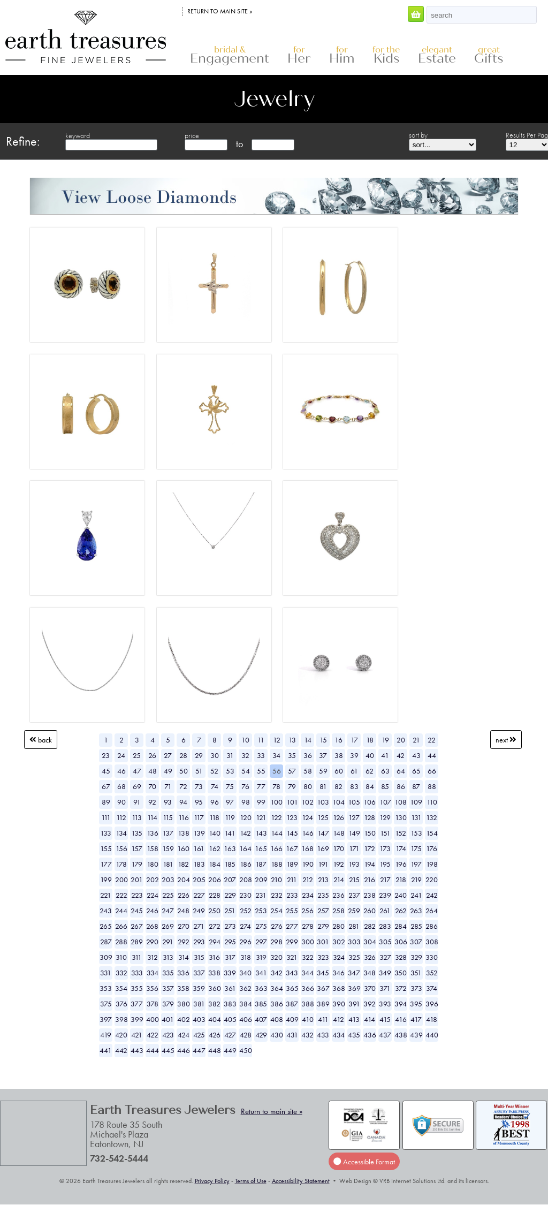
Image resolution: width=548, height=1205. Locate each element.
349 (385, 972)
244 (121, 910)
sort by (418, 135)
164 (245, 848)
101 (292, 802)
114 (152, 817)
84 (370, 786)
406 (245, 1019)
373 (416, 988)
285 (416, 926)
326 (370, 957)
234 (308, 895)
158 (152, 848)
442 (121, 1050)
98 (245, 802)
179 (136, 864)
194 (369, 864)
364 (276, 988)
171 (354, 848)
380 (183, 1004)
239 (385, 895)
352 (432, 972)
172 (369, 848)
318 (245, 957)
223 (137, 895)
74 (214, 786)
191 (323, 864)
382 (214, 1004)
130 (401, 817)
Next (506, 740)
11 (260, 740)
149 (354, 833)
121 (261, 817)
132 (431, 817)
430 (276, 1035)
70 (152, 786)
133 (105, 833)
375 (106, 1004)
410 (308, 1019)
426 (214, 1035)
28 (183, 755)
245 (137, 910)
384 (245, 1004)
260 (369, 910)
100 (276, 802)
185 (229, 864)
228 (214, 895)
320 (276, 957)
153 (416, 833)
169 (323, 848)
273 (230, 926)
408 (276, 1019)
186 (246, 864)
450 (245, 1050)
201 (137, 879)
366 (307, 988)
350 (400, 972)
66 (432, 771)
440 (431, 1035)
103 (323, 802)
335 (168, 972)
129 (385, 817)
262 (401, 910)
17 (354, 740)
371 (385, 988)
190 (308, 864)
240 (400, 895)
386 (276, 1004)
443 (137, 1050)
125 (323, 817)
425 (199, 1035)
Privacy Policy (212, 1181)
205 (199, 879)
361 (230, 988)
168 (307, 848)
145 (292, 833)
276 (277, 926)
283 (385, 926)
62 (370, 771)
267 (137, 926)
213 (323, 879)
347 (354, 972)
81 (323, 786)
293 (199, 941)
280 (338, 926)
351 (416, 972)
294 (214, 941)
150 (370, 833)
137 (167, 833)
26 (152, 755)
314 (183, 957)
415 (385, 1019)
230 (245, 895)
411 (323, 1019)
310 (121, 957)
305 (385, 941)
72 (183, 786)
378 (152, 1004)
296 (245, 941)
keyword (77, 135)
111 (106, 817)
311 (137, 957)
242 (432, 895)
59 (323, 771)
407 (261, 1019)
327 (385, 957)
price (192, 135)
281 (354, 926)
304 (369, 941)
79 (292, 786)
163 (230, 848)
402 (183, 1019)
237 (354, 895)
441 (106, 1050)
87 (416, 786)
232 (277, 895)
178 (121, 864)
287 (106, 941)
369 (354, 988)
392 (369, 1004)
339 (230, 972)
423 (168, 1035)
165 (261, 848)
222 (121, 895)
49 (168, 771)
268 (152, 926)
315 (199, 957)
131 (416, 817)
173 (385, 848)
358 (183, 988)
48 (152, 771)
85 (385, 786)
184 (214, 864)
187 (261, 864)
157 (136, 848)
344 (307, 972)
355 (137, 988)
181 (168, 864)
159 (168, 848)
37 (323, 755)
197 (416, 864)
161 (198, 848)
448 (214, 1050)
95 (199, 802)
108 (400, 802)
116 (183, 817)
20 (401, 740)
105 (354, 802)
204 (183, 879)
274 (245, 926)
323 (323, 957)
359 (199, 988)
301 (323, 941)
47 (137, 771)
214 (338, 879)
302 (338, 941)
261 (385, 910)
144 (277, 833)
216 (369, 879)
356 (152, 988)
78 (276, 786)
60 (338, 771)
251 (229, 910)
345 (323, 972)
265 (106, 926)
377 (137, 1004)
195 (385, 864)
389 (323, 1004)
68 (121, 786)
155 (106, 848)
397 (106, 1019)
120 (246, 817)
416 (401, 1019)
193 (354, 864)
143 (261, 833)
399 (137, 1019)
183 (199, 864)
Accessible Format (363, 1161)
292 (183, 941)
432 (307, 1035)
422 (152, 1035)
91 (137, 802)
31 (230, 755)
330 (431, 957)
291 (167, 941)
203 (168, 879)
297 (261, 941)
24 (121, 755)
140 (214, 833)
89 (106, 802)
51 (199, 771)
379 (168, 1004)
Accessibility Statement (301, 1181)
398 (121, 1019)
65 (416, 771)
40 (370, 755)
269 (168, 926)
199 (106, 879)
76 (245, 786)
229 (230, 895)
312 (152, 957)
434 (338, 1035)
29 (199, 755)
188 (277, 864)
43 (416, 755)
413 (354, 1019)
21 (416, 740)
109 (416, 802)
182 (183, 864)
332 (121, 972)
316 (214, 957)
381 (199, 1004)
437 (385, 1035)
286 (431, 926)
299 (292, 941)
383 (230, 1004)
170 (338, 848)
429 (261, 1035)
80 (307, 786)
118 (214, 817)
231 (261, 895)
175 (416, 848)
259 (354, 910)
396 (431, 1004)
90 (121, 802)
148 (339, 833)
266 (121, 926)
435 (354, 1035)
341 (261, 972)
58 (307, 771)
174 (400, 848)
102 (307, 802)
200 (121, 879)
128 (369, 817)
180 (152, 864)
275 (261, 926)
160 (183, 848)
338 (214, 972)
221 (105, 895)
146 (308, 833)
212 (307, 879)
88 (432, 786)
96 (214, 802)
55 (261, 771)
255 (292, 910)
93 (168, 802)
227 (199, 895)
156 (121, 848)
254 (276, 910)
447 (199, 1050)
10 (245, 740)
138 (183, 833)
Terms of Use (251, 1181)
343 (292, 972)
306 (400, 941)
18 (370, 740)
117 (199, 817)
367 (323, 988)
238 (369, 895)
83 (354, 786)
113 (137, 817)
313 (168, 957)
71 (168, 786)
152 (400, 833)
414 (369, 1019)
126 (338, 817)
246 (152, 910)
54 (245, 771)
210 (276, 879)
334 (152, 972)
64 (401, 771)
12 (276, 740)
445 (168, 1050)
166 (276, 848)
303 (354, 941)
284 (400, 926)
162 (214, 848)
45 (106, 771)
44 (432, 755)
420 (121, 1035)
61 (354, 771)
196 (401, 864)
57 (292, 771)
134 (121, 833)
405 (230, 1019)
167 (292, 848)
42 (401, 755)
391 (354, 1004)
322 (308, 957)
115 (168, 817)
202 (152, 879)
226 (183, 895)
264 (431, 910)
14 (307, 740)
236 (338, 895)
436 (369, 1035)
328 (401, 957)
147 (323, 833)
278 (308, 926)
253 (261, 910)
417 (416, 1019)
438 (400, 1035)
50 (183, 771)
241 (416, 895)
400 (152, 1019)
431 (292, 1035)
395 (416, 1004)
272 (214, 926)
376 (121, 1004)
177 (106, 864)
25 (137, 755)
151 (385, 833)
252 (246, 910)
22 (432, 740)
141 (229, 833)
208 (245, 879)
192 (338, 864)
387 (292, 1004)
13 (292, 740)
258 (338, 910)
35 (292, 755)
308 (431, 941)
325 (354, 957)
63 (385, 771)
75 (230, 786)
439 (416, 1035)
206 (214, 879)
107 (385, 802)
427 (230, 1035)
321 (292, 957)
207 (230, 879)
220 (431, 879)
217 (385, 879)
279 (323, 926)
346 (338, 972)
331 (105, 972)
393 (385, 1004)
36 (307, 755)
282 (370, 926)
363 (261, 988)
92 (152, 802)
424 (183, 1035)
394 (400, 1004)
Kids (386, 55)
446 (183, 1050)
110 (432, 802)
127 (354, 817)
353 (106, 988)
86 (401, 786)
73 (199, 786)
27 (168, 755)
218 (400, 879)
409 (292, 1019)
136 (152, 833)
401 (168, 1019)
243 (106, 910)
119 (230, 817)
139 (199, 833)
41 (385, 755)
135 (136, 833)
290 (152, 941)
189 (292, 864)
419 (105, 1035)
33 (261, 755)
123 (292, 817)
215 (354, 879)
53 (230, 771)
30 (214, 755)
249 (199, 910)
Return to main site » (219, 11)
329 (416, 957)
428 (246, 1035)
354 (121, 988)
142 (245, 833)
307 (416, 941)
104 (338, 802)
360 (214, 988)
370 (370, 988)
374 (431, 988)
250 (214, 910)
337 (199, 972)
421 (136, 1035)
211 (292, 879)
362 (245, 988)
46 (121, 771)
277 (292, 926)
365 (292, 988)
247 (168, 910)
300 (307, 941)
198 (432, 864)
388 (307, 1004)
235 (323, 895)
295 (230, 941)
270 (183, 926)
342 (277, 972)
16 (338, 740)
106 (369, 802)
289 (137, 941)
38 (338, 755)
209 (261, 879)
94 (183, 802)
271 (198, 926)
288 (121, 941)
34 (276, 755)
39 (354, 755)
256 (307, 910)
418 (431, 1019)
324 (339, 957)
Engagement (229, 55)
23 (106, 755)
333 (137, 972)
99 (261, 802)
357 (168, 988)
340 (245, 972)
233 (292, 895)
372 (401, 988)
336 (183, 972)
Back (40, 740)
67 (106, 786)
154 (432, 833)
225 (168, 895)
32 (245, 755)
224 (152, 895)
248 (183, 910)
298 (276, 941)
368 (338, 988)
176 (431, 848)
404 (214, 1019)
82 (338, 786)
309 (106, 957)
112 (121, 817)
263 (416, 910)
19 (385, 740)
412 (338, 1019)
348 (369, 972)
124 (307, 817)
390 (338, 1004)
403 (199, 1019)
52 (214, 771)
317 (230, 957)
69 (137, 786)
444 (152, 1050)
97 (230, 802)
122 (276, 817)
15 (323, 740)
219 (416, 879)
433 (323, 1035)
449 (230, 1050)
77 (261, 786)
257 (323, 910)
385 (261, 1004)
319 (261, 957)
